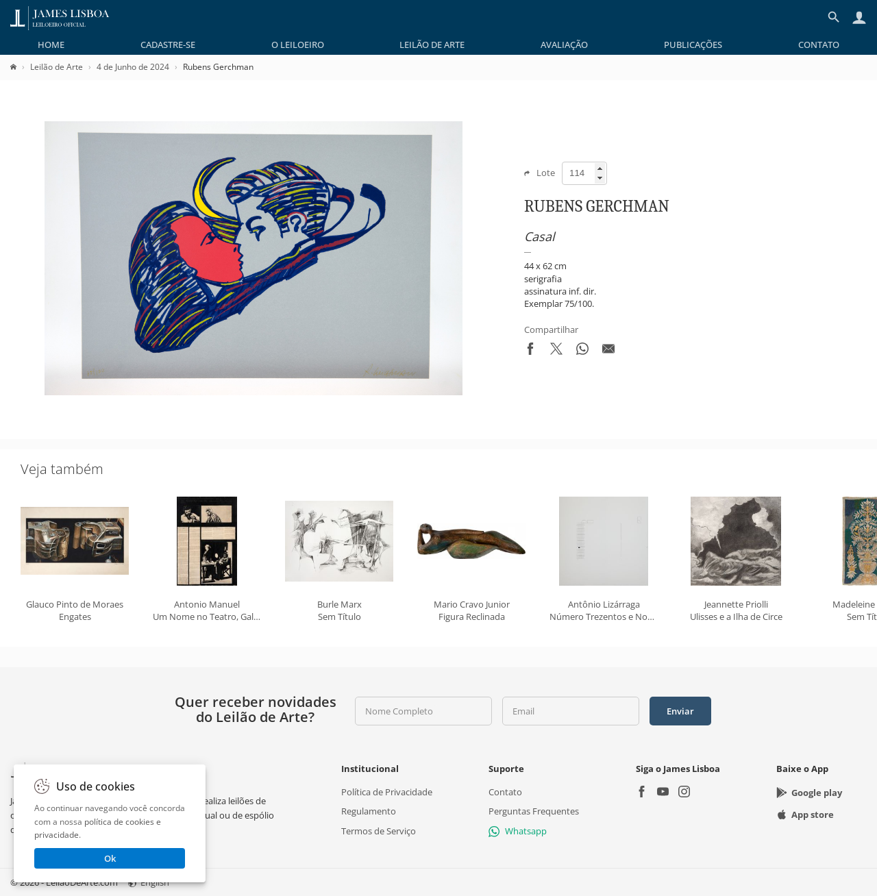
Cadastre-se (167, 44)
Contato (818, 44)
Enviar (680, 711)
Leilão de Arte (432, 44)
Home (51, 44)
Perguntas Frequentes (534, 811)
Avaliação (564, 44)
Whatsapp (518, 830)
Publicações (693, 44)
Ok (110, 858)
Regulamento (368, 811)
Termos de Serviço (378, 830)
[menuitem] (51, 44)
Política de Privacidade (386, 792)
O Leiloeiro (297, 44)
